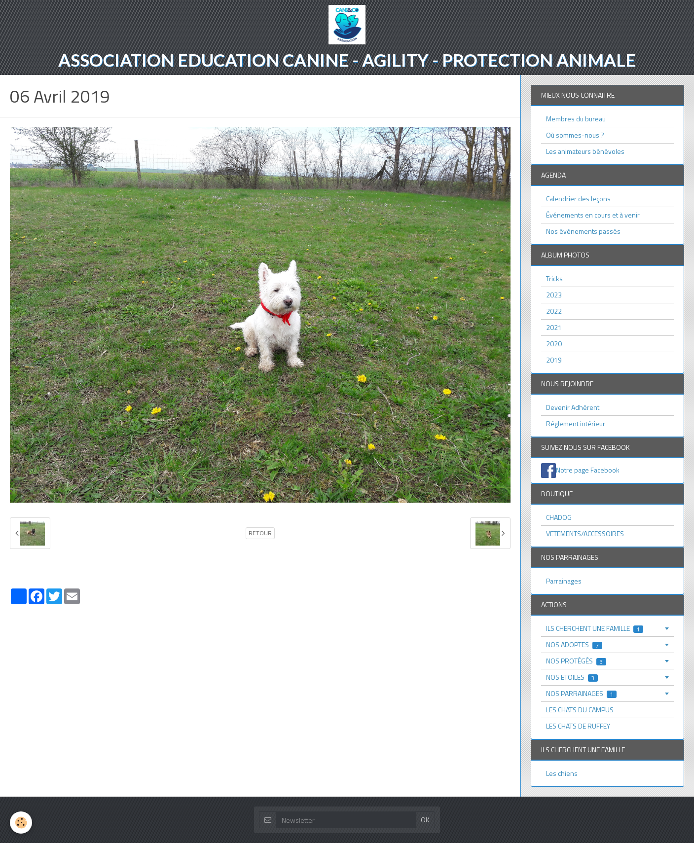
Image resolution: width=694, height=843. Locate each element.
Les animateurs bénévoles (585, 151)
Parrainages (564, 581)
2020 (554, 343)
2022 (554, 311)
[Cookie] (21, 822)
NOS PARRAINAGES (581, 693)
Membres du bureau (576, 118)
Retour (260, 533)
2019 (554, 360)
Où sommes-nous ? (575, 135)
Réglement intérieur (575, 423)
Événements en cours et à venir (593, 215)
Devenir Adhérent (572, 407)
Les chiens (562, 773)
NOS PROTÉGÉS (576, 661)
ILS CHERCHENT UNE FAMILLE (594, 628)
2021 (554, 327)
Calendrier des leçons (578, 198)
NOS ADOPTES (574, 644)
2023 (554, 295)
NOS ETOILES (572, 677)
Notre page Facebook (588, 470)
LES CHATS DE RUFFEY (578, 726)
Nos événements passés (583, 231)
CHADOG (559, 517)
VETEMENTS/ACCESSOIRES (585, 533)
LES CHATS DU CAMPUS (580, 709)
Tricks (554, 278)
